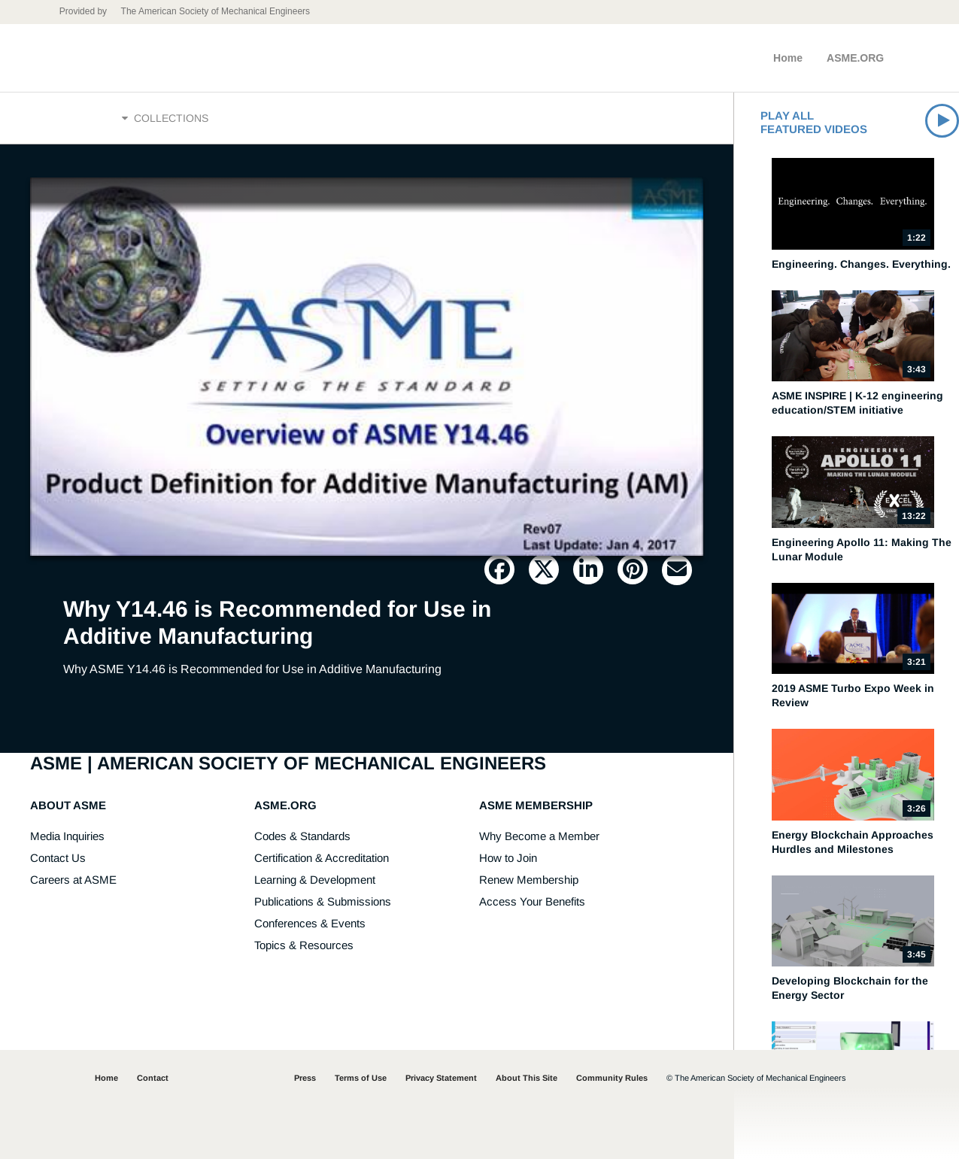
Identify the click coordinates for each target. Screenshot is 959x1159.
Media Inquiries (67, 836)
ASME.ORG (855, 58)
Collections (165, 118)
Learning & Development (314, 879)
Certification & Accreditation (321, 857)
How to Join (508, 857)
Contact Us (58, 857)
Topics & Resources (304, 945)
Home (788, 58)
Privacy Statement (441, 1077)
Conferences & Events (310, 923)
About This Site (526, 1077)
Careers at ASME (73, 879)
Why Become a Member (539, 836)
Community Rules (612, 1077)
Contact (152, 1077)
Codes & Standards (302, 836)
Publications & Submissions (322, 901)
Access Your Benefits (532, 901)
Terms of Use (361, 1077)
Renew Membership (528, 879)
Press (305, 1077)
